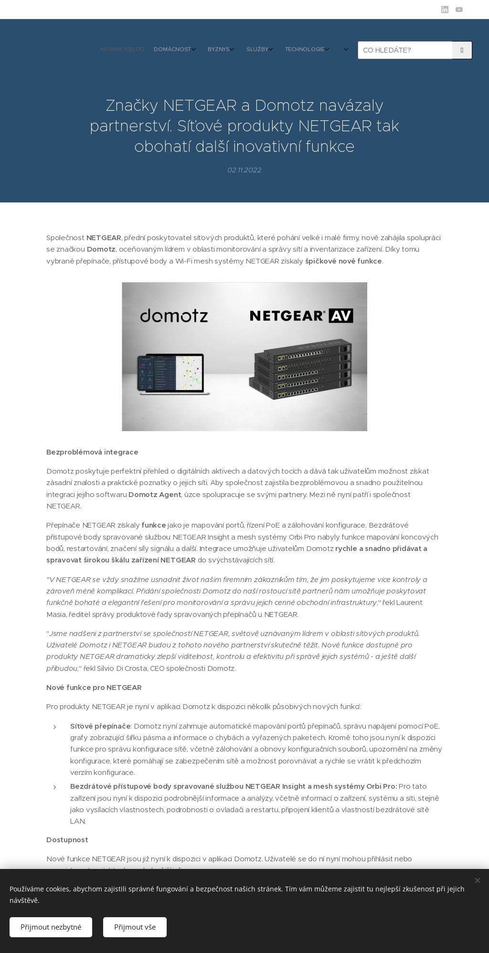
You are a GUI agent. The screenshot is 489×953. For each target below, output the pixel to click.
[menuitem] (237, 50)
